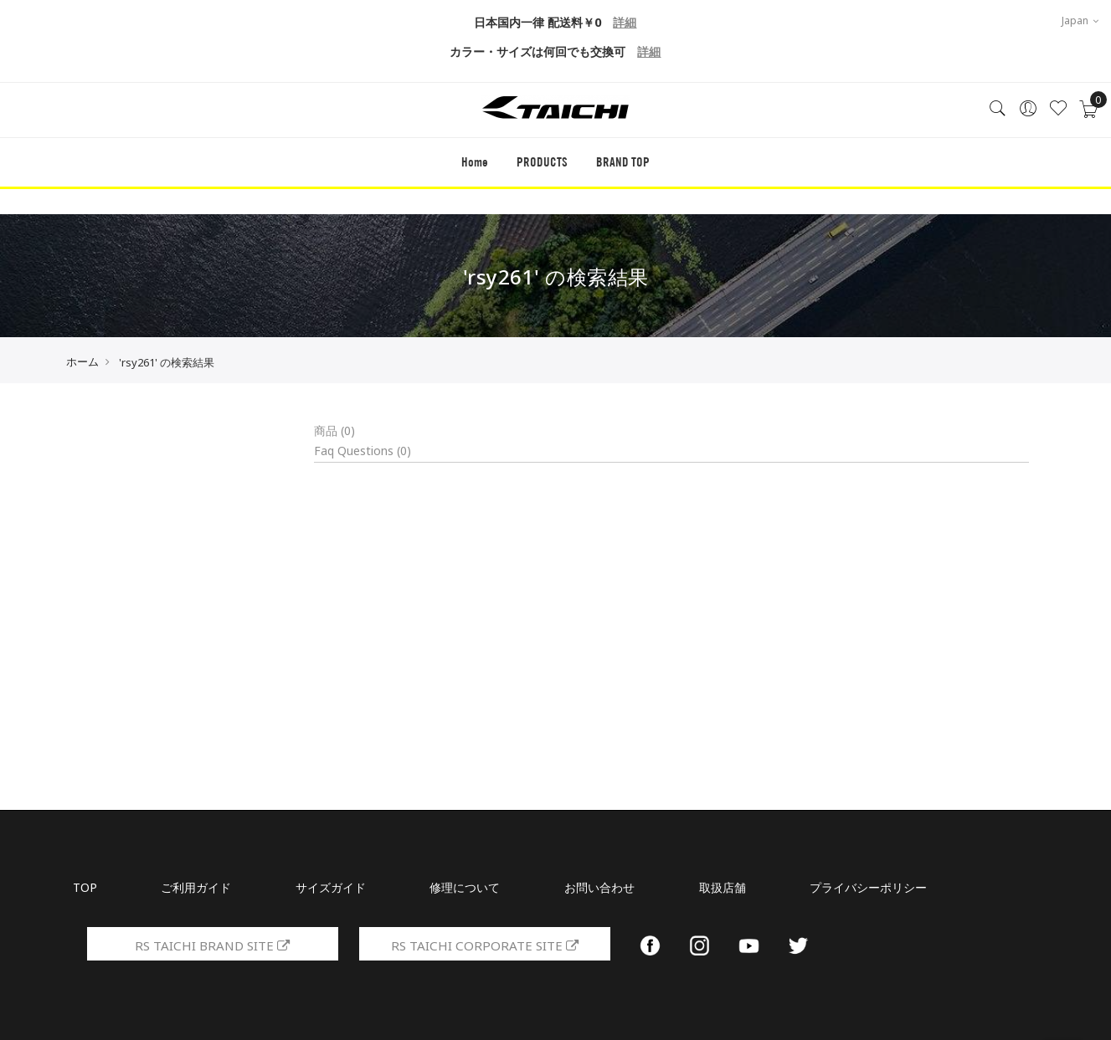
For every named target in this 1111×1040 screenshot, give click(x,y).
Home (472, 165)
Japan (1080, 20)
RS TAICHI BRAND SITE (213, 945)
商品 (334, 430)
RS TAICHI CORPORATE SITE (484, 945)
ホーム (82, 361)
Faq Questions (362, 451)
